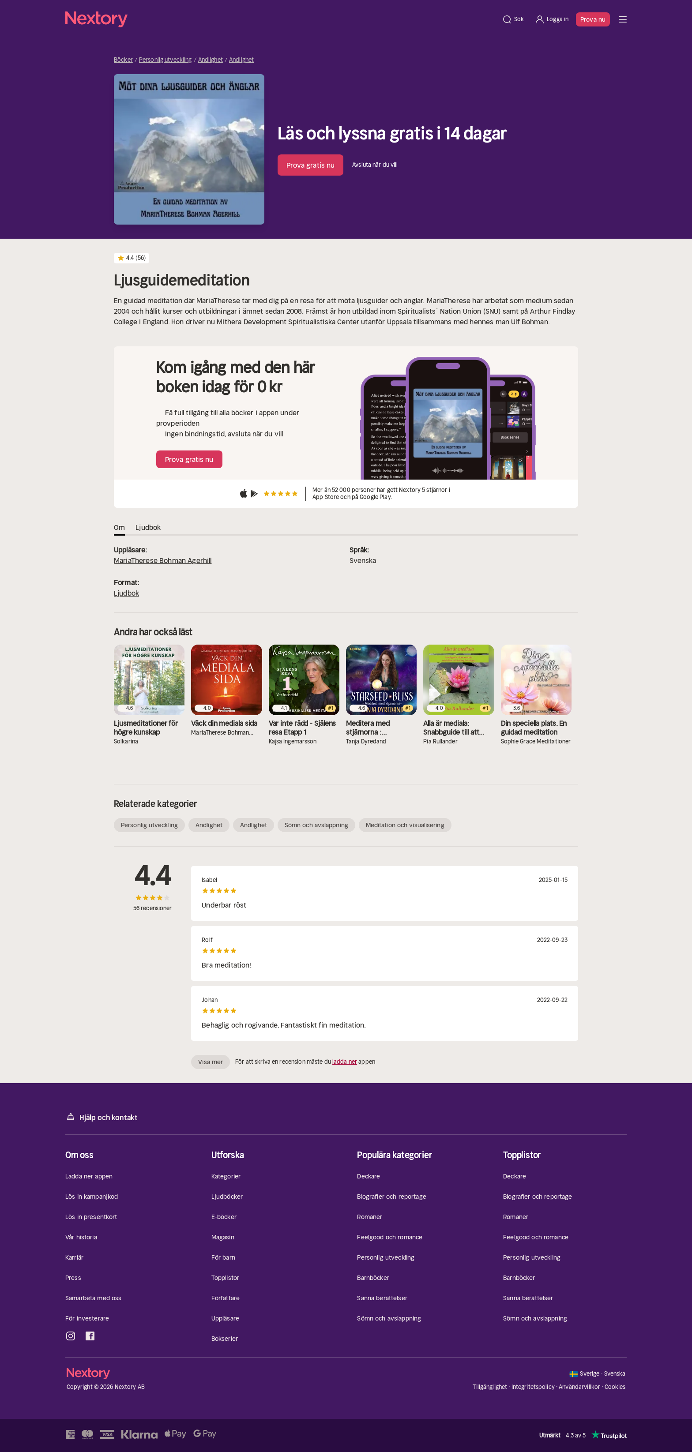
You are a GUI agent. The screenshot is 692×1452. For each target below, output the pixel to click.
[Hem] (280, 19)
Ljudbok (126, 593)
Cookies (615, 1387)
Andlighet (210, 60)
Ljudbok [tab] (148, 527)
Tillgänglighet (490, 1387)
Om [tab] (119, 527)
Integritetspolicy (533, 1387)
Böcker (123, 60)
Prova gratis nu (310, 165)
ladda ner (344, 1062)
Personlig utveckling (165, 60)
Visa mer (210, 1062)
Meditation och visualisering (405, 825)
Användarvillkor (579, 1387)
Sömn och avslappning (316, 825)
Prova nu (593, 19)
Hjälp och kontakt (101, 1116)
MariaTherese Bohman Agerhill (162, 560)
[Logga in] (551, 19)
